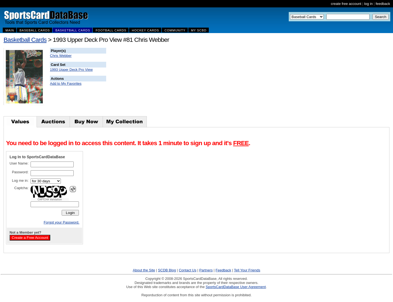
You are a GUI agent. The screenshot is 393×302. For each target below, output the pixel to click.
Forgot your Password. (61, 222)
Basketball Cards (25, 39)
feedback (383, 4)
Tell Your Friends (247, 270)
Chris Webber (61, 56)
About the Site (144, 270)
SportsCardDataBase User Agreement (236, 287)
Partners (206, 270)
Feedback (223, 270)
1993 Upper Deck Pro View (71, 70)
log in (368, 4)
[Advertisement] (205, 82)
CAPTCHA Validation (50, 199)
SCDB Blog (167, 270)
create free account (346, 4)
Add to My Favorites (66, 83)
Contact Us (187, 270)
